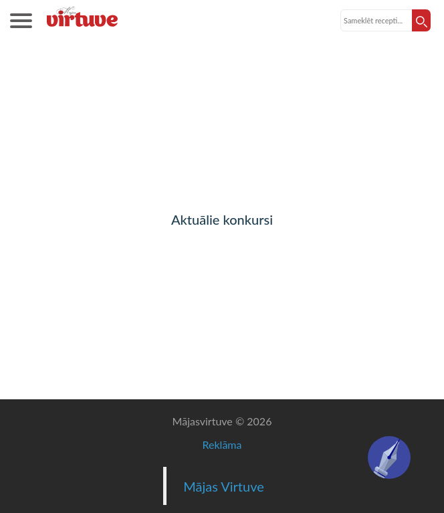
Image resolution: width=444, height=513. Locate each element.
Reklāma (222, 444)
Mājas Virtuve (223, 486)
